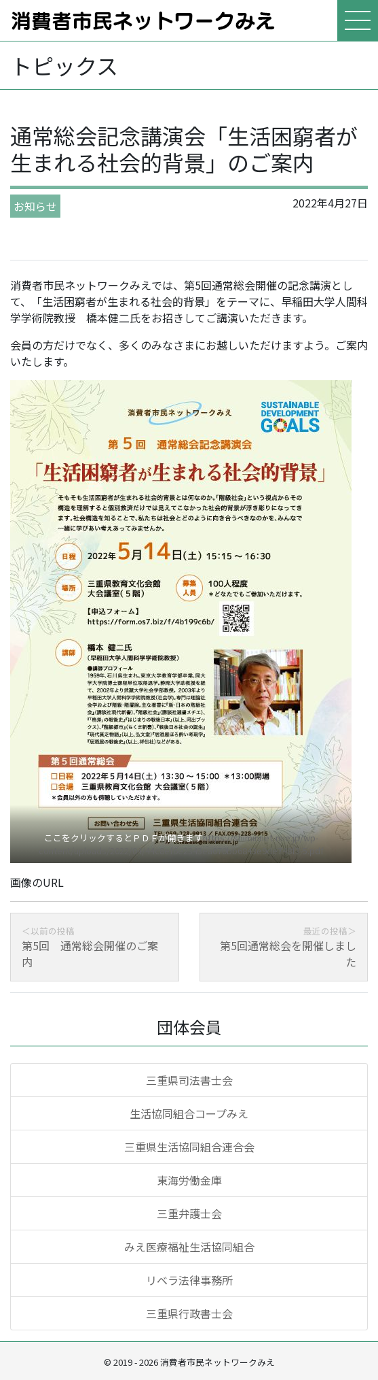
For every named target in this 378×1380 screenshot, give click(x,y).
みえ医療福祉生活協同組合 (189, 1247)
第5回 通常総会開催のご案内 (90, 953)
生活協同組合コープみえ (189, 1113)
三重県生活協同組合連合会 (189, 1147)
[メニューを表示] (357, 20)
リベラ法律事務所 (189, 1280)
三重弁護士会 (189, 1213)
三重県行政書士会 (189, 1313)
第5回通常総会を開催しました (288, 953)
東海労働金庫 (189, 1180)
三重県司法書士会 (189, 1080)
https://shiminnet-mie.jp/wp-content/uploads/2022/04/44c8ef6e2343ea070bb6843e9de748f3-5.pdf (181, 844)
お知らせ (35, 206)
